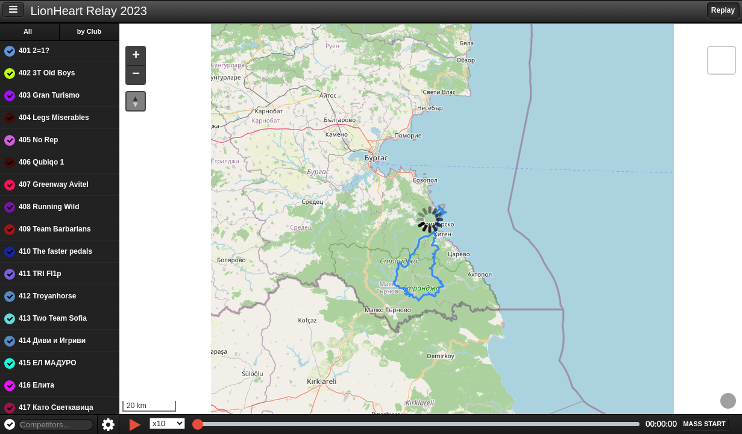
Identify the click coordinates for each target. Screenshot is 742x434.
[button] (137, 56)
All (29, 31)
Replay (723, 10)
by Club (91, 31)
